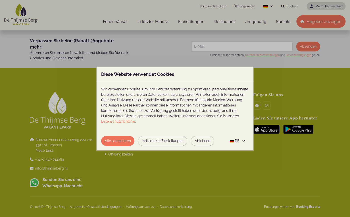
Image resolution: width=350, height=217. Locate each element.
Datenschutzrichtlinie (118, 121)
